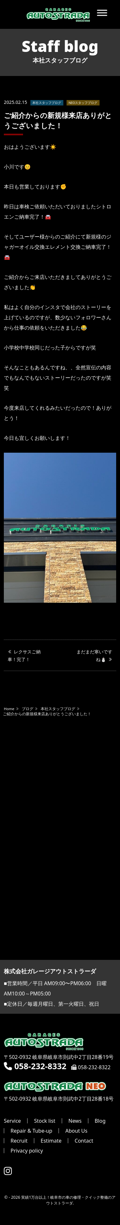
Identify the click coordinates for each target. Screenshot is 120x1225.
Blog (100, 1120)
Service (12, 1120)
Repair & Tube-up (31, 1130)
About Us (76, 1130)
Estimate (51, 1140)
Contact (84, 1140)
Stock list (44, 1120)
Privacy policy (27, 1150)
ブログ (27, 708)
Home (9, 708)
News (75, 1120)
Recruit (19, 1140)
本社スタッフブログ (46, 103)
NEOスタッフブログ (82, 103)
